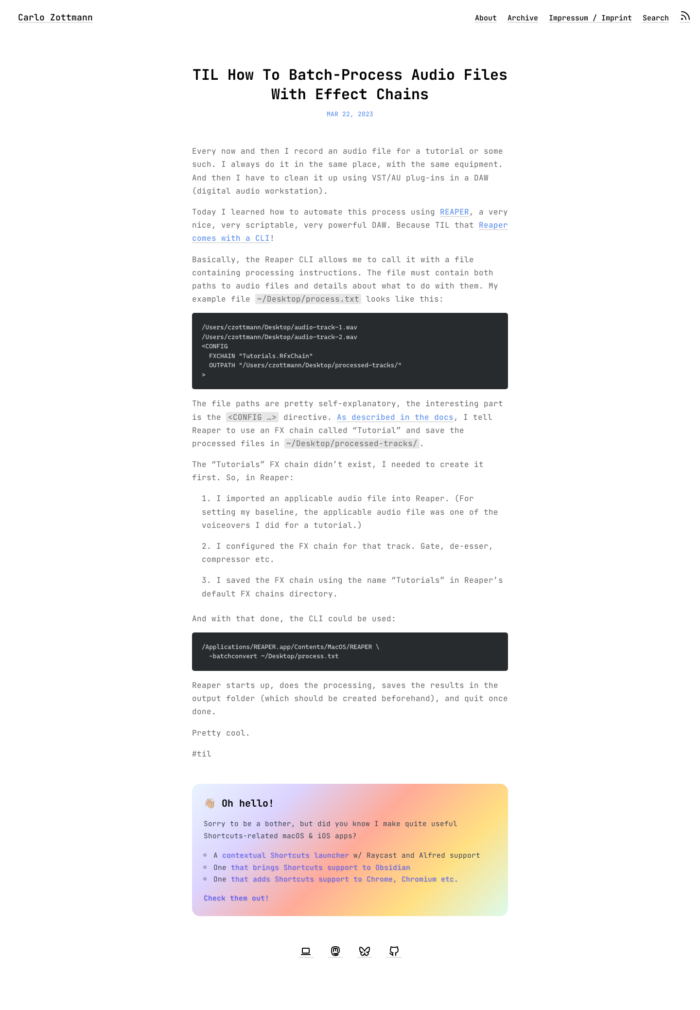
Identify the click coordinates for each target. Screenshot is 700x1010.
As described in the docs (395, 417)
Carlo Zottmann (55, 17)
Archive (523, 18)
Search (656, 18)
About (486, 18)
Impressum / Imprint (590, 18)
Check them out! (236, 897)
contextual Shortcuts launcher (285, 855)
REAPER (454, 212)
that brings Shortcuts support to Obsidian (320, 867)
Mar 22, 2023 (350, 114)
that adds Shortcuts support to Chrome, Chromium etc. (344, 879)
